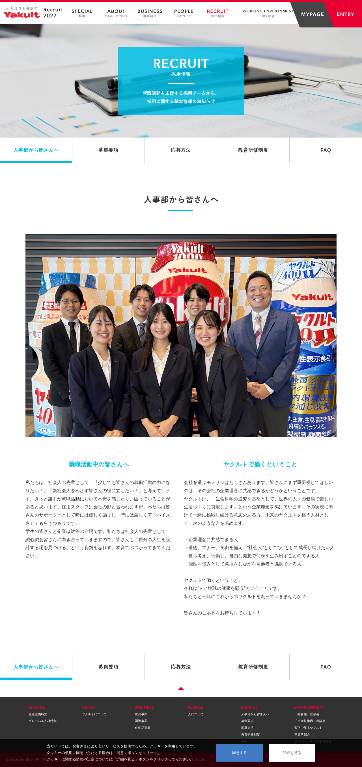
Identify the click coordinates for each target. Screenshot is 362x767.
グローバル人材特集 (43, 721)
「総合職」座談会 (306, 714)
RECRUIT (218, 13)
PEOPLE (184, 13)
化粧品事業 (142, 727)
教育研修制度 (253, 150)
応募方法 (181, 150)
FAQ (325, 150)
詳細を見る (292, 753)
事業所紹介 (302, 734)
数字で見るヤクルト (308, 727)
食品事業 (141, 714)
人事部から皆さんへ (36, 150)
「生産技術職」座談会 (310, 721)
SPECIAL (82, 13)
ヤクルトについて (94, 714)
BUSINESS (150, 13)
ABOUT (116, 13)
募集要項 (108, 150)
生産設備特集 (38, 714)
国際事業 (141, 721)
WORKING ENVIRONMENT (266, 13)
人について (196, 714)
